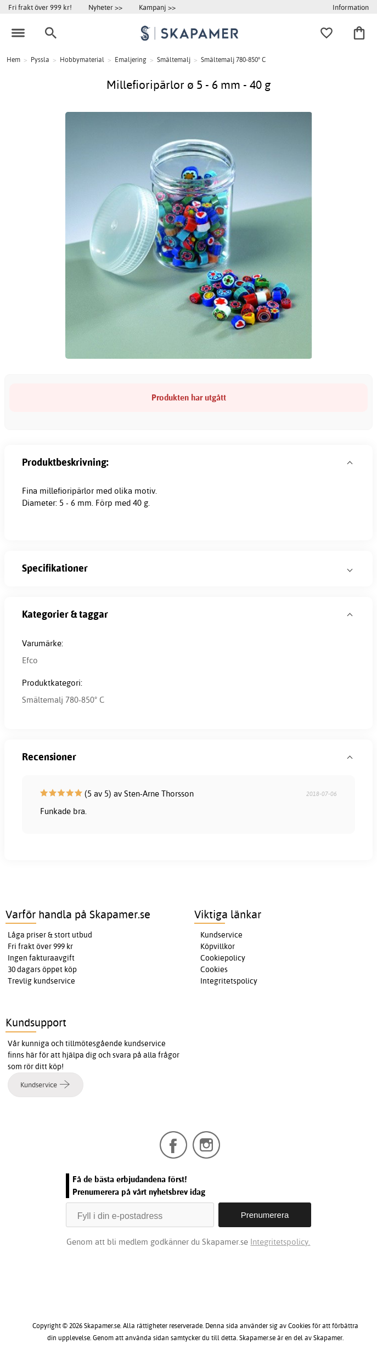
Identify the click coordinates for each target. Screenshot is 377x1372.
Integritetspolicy (228, 981)
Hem (13, 59)
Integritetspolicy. (280, 1242)
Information (351, 7)
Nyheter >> (105, 7)
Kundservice (221, 935)
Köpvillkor (217, 946)
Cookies (214, 969)
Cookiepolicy (222, 958)
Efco (30, 660)
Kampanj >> (157, 7)
